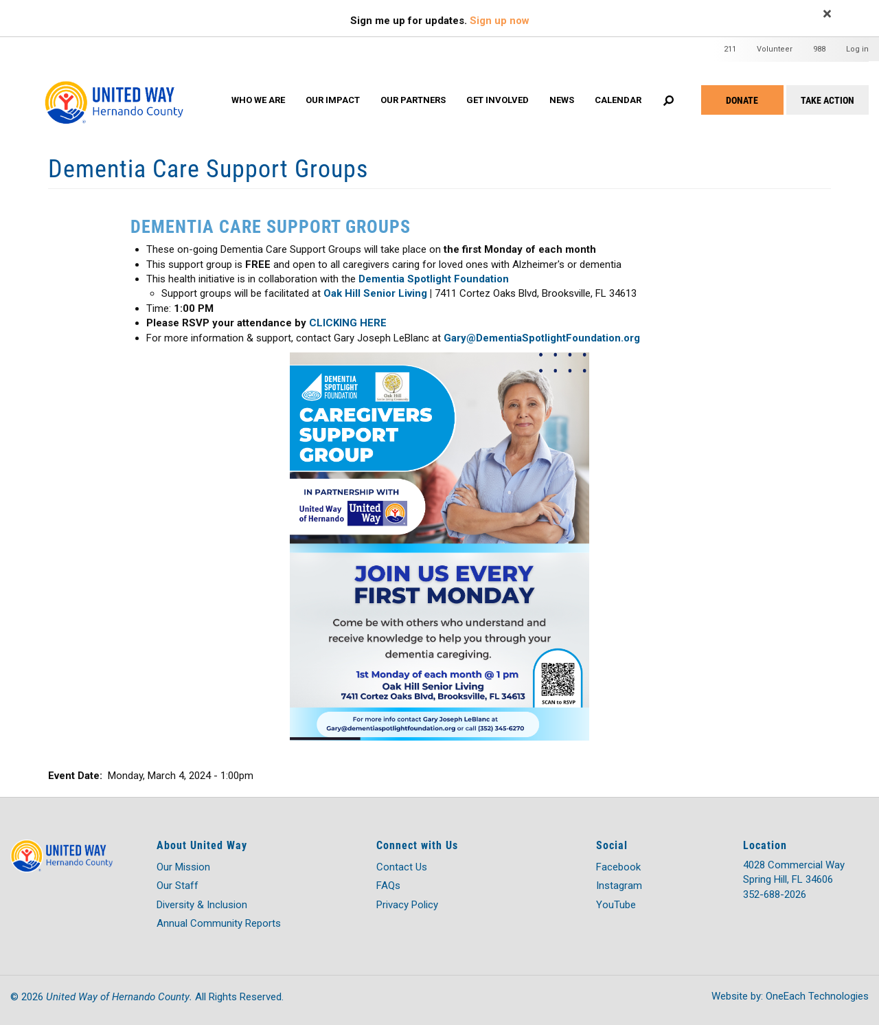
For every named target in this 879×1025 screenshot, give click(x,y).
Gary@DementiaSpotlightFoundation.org (543, 338)
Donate (742, 99)
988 (819, 49)
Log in (857, 49)
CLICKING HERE (348, 323)
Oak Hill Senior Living (375, 293)
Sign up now (499, 20)
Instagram (619, 885)
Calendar (618, 100)
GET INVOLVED (497, 100)
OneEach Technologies (817, 996)
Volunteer (774, 49)
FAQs (388, 885)
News (561, 100)
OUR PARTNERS (413, 100)
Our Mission (183, 867)
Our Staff (177, 885)
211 (730, 49)
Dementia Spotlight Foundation (433, 279)
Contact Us (401, 867)
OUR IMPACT (333, 100)
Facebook (618, 867)
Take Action (827, 99)
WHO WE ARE (258, 100)
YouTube (616, 905)
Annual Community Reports (219, 923)
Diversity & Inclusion (202, 905)
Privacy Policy (407, 905)
